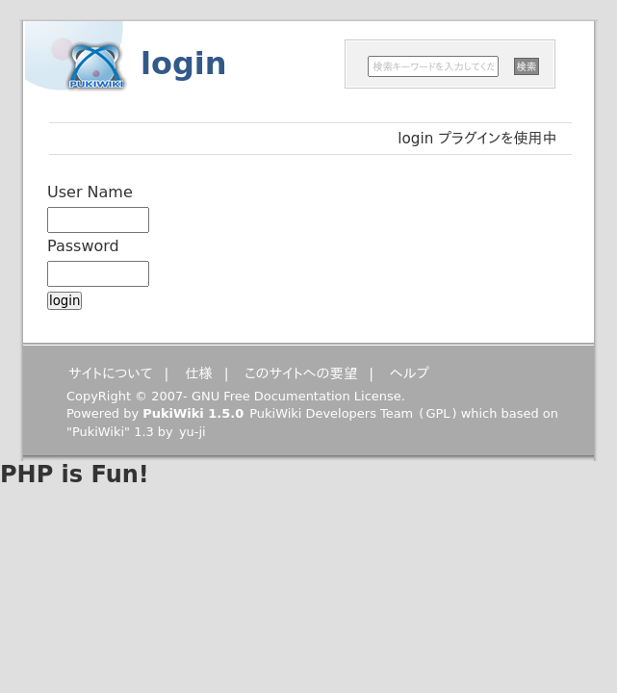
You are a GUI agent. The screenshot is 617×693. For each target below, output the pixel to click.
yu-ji (192, 431)
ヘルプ (409, 373)
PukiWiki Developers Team (331, 413)
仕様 (199, 373)
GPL (437, 413)
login (184, 63)
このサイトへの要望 (300, 373)
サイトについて (110, 373)
